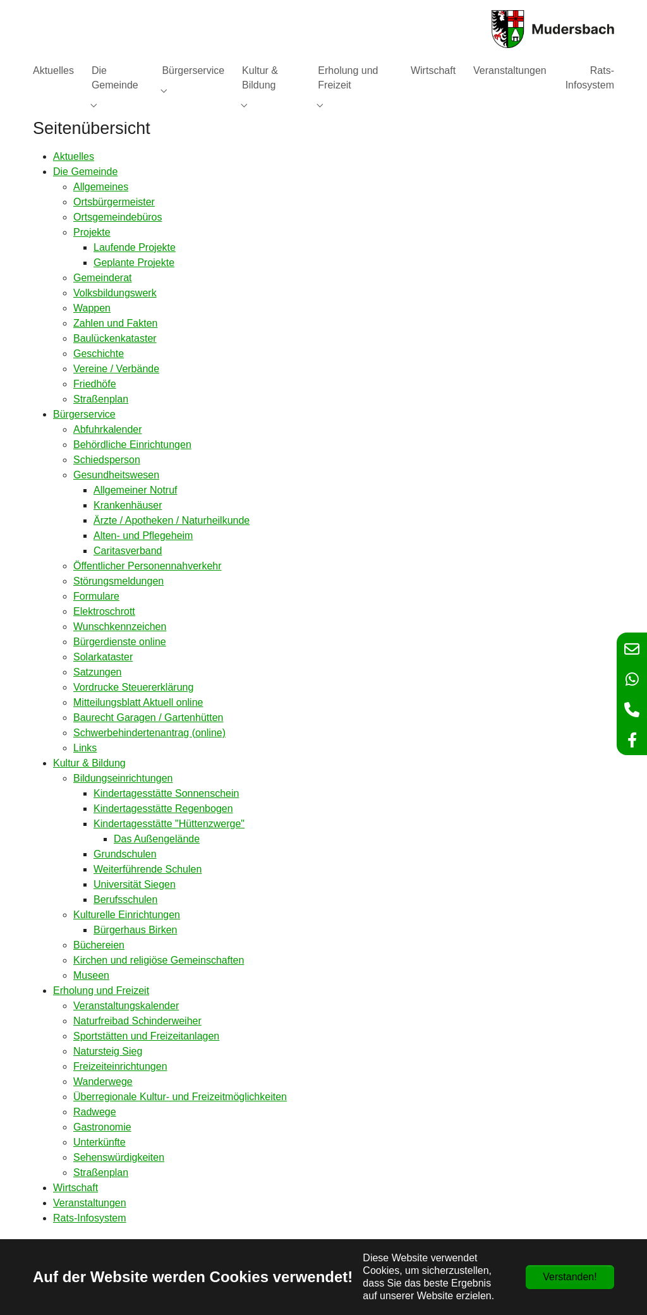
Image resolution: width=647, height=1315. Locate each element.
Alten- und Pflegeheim (143, 535)
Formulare (96, 596)
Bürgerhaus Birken (136, 929)
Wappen (92, 308)
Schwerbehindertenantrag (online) (149, 732)
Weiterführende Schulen (148, 869)
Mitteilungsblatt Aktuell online (138, 702)
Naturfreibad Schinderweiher (137, 1020)
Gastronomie (102, 1127)
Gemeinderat (102, 277)
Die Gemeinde (85, 171)
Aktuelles (73, 156)
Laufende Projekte (135, 247)
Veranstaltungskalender (126, 1005)
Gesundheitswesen (116, 475)
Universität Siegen (135, 884)
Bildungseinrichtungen (122, 778)
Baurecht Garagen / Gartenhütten (148, 717)
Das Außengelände (157, 838)
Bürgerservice (84, 414)
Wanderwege (103, 1081)
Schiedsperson (106, 459)
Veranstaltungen (89, 1202)
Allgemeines (100, 186)
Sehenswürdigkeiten (118, 1157)
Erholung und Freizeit (101, 990)
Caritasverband (128, 550)
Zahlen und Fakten (115, 323)
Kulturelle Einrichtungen (126, 914)
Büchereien (98, 945)
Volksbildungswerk (115, 293)
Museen (91, 975)
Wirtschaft (75, 1187)
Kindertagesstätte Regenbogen (163, 808)
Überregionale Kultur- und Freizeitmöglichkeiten (180, 1096)
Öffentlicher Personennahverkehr (147, 566)
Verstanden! (569, 1276)
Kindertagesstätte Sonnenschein (166, 793)
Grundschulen (125, 854)
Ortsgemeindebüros (117, 217)
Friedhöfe (94, 384)
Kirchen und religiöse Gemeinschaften (158, 960)
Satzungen (97, 672)
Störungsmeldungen (118, 581)
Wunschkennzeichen (119, 626)
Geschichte (98, 353)
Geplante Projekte (134, 262)
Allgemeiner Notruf (136, 490)
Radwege (94, 1111)
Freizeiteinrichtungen (120, 1066)
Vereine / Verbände (116, 368)
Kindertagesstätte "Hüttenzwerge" (169, 823)
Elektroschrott (104, 611)
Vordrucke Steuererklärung (133, 687)
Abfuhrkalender (107, 429)
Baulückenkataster (115, 338)
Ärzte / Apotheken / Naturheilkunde (172, 520)
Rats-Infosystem (89, 1218)
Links (85, 747)
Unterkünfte (99, 1142)
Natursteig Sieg (107, 1051)
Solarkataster (103, 656)
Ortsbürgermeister (114, 202)
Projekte (92, 232)
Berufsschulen (125, 899)
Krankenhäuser (128, 505)
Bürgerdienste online (119, 641)
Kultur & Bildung (89, 763)
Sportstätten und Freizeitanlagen (146, 1036)
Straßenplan (100, 399)
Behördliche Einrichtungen (132, 444)
